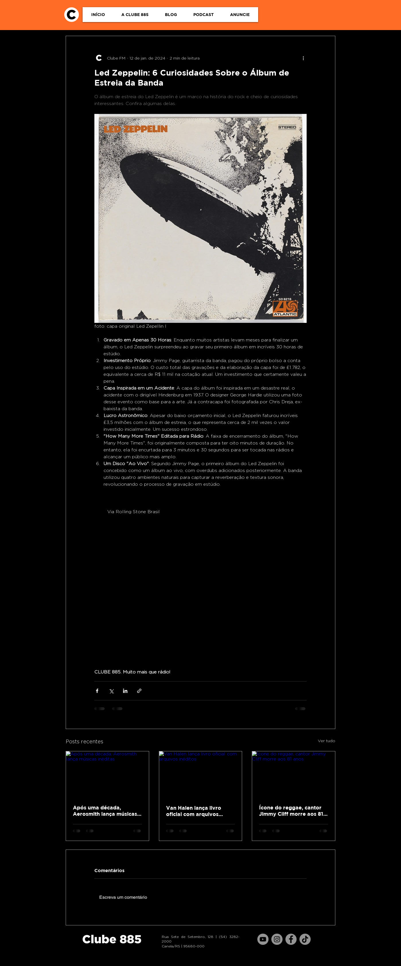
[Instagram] (277, 939)
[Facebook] (291, 939)
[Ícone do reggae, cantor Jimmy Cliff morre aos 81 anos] (293, 774)
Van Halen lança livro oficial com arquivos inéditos (193, 811)
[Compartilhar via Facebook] (97, 691)
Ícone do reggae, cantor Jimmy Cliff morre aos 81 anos (291, 811)
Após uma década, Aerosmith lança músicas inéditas (105, 811)
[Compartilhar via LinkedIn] (125, 691)
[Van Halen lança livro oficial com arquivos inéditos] (200, 774)
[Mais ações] (303, 57)
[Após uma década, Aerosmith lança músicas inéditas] (107, 774)
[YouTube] (262, 939)
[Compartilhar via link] (139, 691)
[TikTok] (305, 939)
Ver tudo (326, 740)
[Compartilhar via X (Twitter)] (111, 691)
